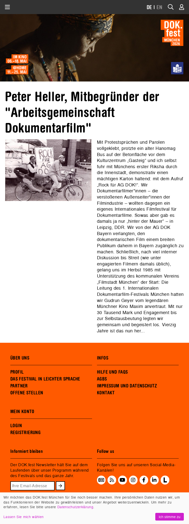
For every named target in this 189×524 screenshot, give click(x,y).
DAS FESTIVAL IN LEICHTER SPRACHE (45, 379)
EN (159, 7)
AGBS (102, 379)
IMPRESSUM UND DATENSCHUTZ (127, 385)
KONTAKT (106, 392)
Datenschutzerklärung (75, 506)
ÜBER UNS (19, 358)
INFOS (102, 358)
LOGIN (16, 425)
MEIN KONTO (22, 411)
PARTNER (19, 385)
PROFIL (17, 372)
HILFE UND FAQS (112, 372)
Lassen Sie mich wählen (23, 516)
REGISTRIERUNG (25, 432)
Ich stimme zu (169, 516)
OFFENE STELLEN (26, 392)
